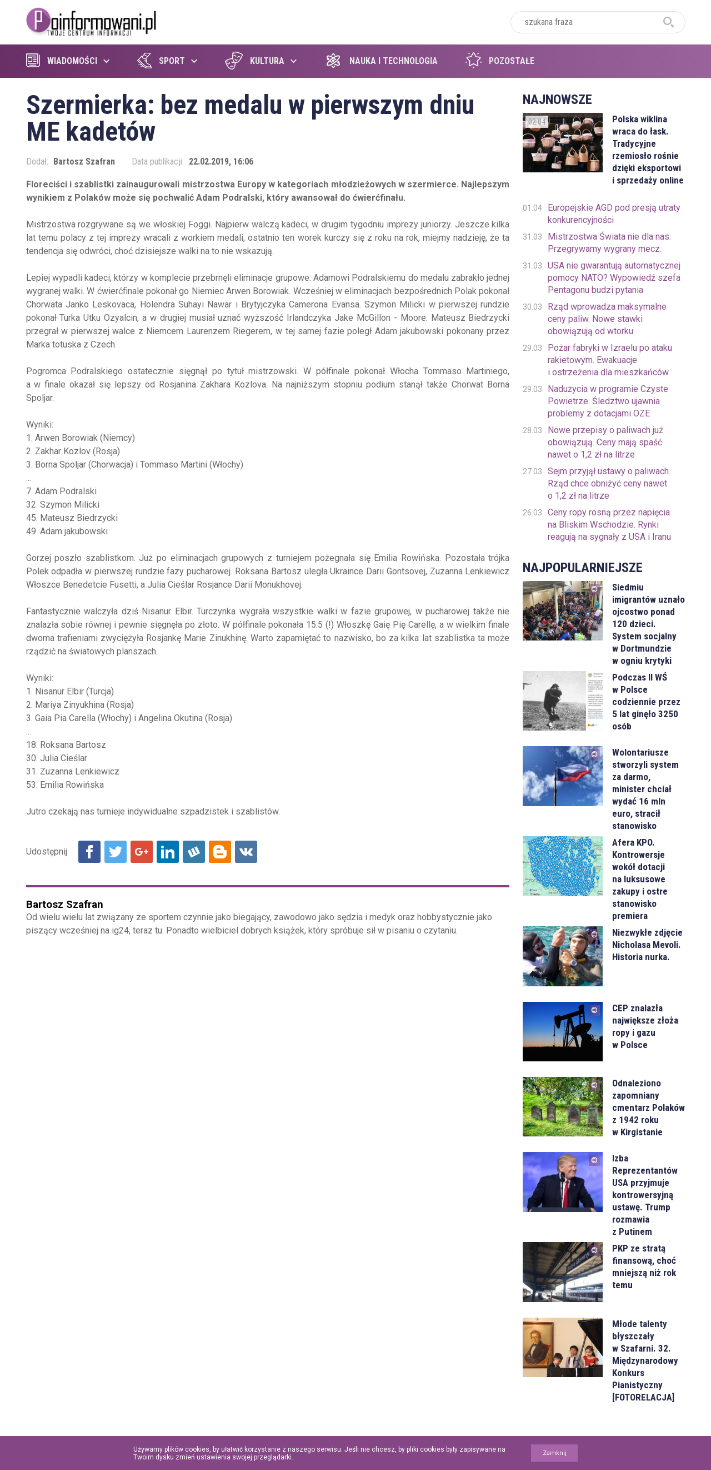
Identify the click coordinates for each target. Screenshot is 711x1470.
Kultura (254, 61)
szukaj (669, 22)
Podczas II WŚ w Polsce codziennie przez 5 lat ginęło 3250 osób (646, 702)
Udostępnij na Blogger (220, 852)
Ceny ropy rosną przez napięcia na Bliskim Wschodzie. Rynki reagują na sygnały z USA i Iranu (609, 524)
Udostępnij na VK (246, 852)
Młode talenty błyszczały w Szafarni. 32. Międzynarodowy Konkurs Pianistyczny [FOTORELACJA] (645, 1360)
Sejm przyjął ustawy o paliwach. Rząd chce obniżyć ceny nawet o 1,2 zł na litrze (609, 483)
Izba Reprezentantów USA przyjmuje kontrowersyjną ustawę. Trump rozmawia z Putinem (645, 1195)
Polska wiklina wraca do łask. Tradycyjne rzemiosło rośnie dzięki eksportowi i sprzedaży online (648, 149)
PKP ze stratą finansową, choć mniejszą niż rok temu (644, 1266)
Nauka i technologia (381, 61)
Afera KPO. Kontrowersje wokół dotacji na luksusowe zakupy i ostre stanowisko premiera (640, 879)
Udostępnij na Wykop (194, 852)
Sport (161, 61)
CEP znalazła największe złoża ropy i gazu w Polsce (645, 1026)
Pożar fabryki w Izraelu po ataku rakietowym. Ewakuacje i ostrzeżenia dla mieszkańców (610, 360)
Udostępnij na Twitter (115, 852)
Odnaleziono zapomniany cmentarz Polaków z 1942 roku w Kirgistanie (648, 1107)
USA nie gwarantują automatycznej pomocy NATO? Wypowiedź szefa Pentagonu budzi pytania (614, 277)
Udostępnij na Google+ (142, 852)
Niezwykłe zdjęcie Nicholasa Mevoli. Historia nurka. (647, 944)
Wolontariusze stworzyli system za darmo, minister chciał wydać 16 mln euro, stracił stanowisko (645, 789)
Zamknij (555, 1453)
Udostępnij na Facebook (89, 852)
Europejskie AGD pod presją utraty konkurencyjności (614, 213)
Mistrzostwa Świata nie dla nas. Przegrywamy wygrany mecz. (609, 242)
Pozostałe (499, 61)
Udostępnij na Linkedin (168, 852)
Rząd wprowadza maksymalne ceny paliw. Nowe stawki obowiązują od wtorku (607, 318)
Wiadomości (61, 61)
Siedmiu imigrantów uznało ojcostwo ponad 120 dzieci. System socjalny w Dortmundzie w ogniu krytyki (648, 624)
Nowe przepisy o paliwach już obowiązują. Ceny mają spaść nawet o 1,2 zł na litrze (605, 442)
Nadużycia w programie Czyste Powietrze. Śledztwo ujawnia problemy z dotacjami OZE (608, 401)
